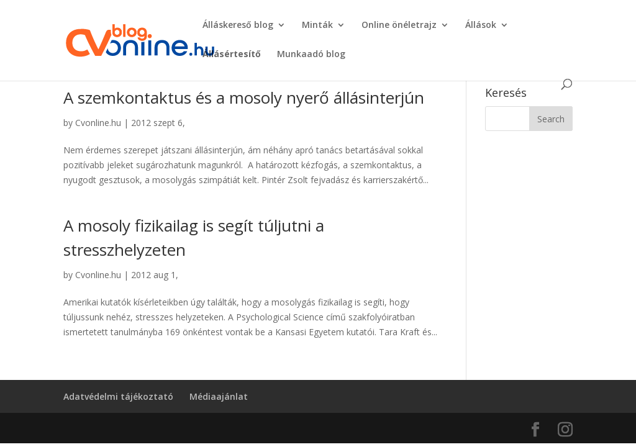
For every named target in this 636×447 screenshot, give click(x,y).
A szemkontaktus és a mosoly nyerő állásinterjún (243, 97)
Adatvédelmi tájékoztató (118, 396)
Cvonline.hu (98, 123)
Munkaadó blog (311, 55)
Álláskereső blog (237, 25)
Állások (480, 25)
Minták (317, 25)
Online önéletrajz (399, 25)
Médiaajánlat (218, 396)
